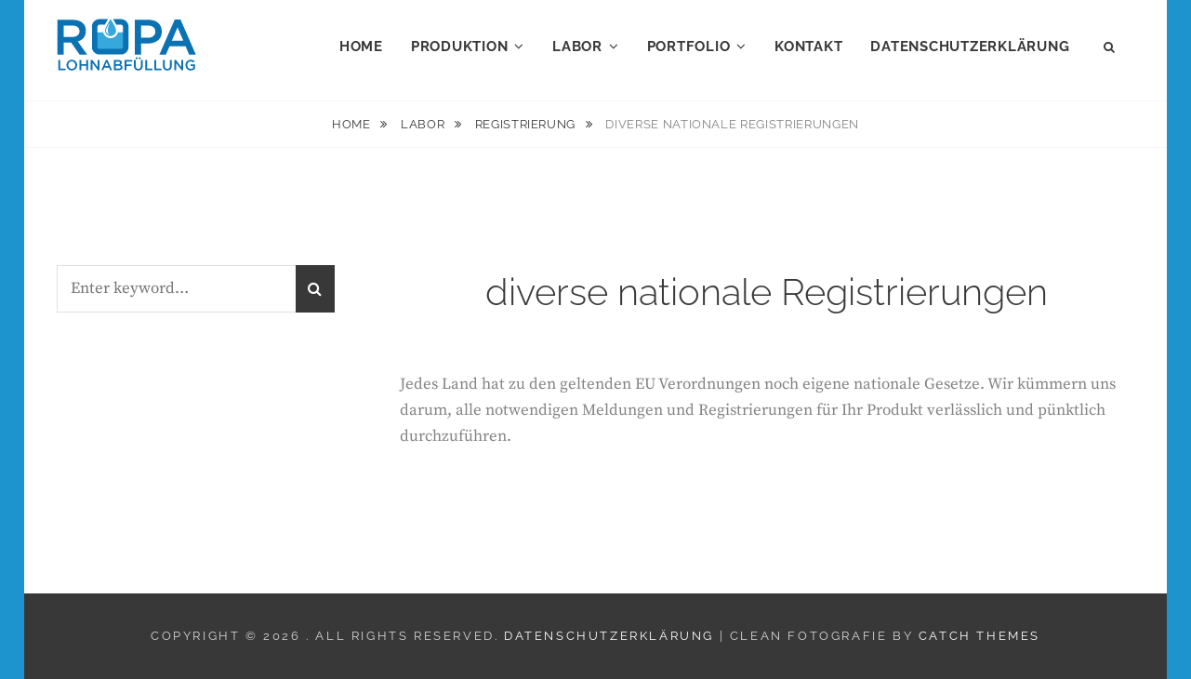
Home (361, 46)
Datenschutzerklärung (969, 46)
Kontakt (808, 46)
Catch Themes (979, 636)
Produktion (460, 46)
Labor (577, 46)
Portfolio (689, 46)
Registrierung (527, 124)
